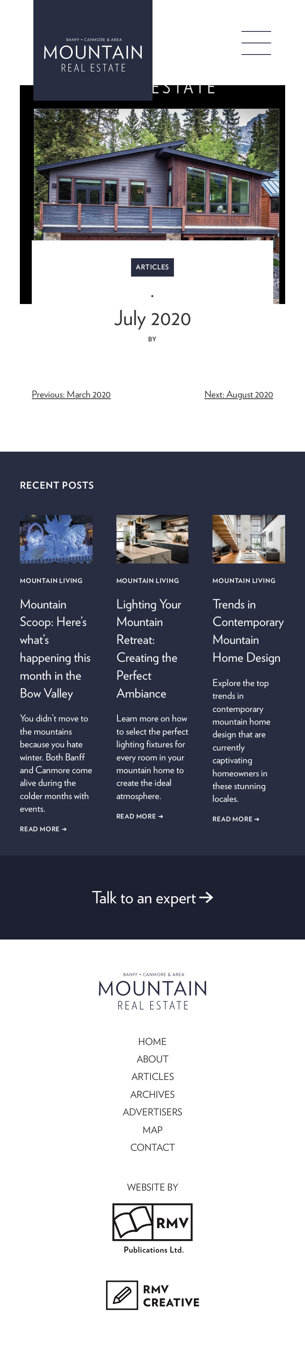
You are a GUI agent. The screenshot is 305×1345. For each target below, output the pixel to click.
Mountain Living (51, 581)
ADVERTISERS (152, 1112)
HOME (152, 1041)
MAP (152, 1130)
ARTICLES (152, 1076)
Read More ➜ (43, 829)
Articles (152, 267)
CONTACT (152, 1147)
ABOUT (153, 1059)
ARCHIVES (152, 1094)
